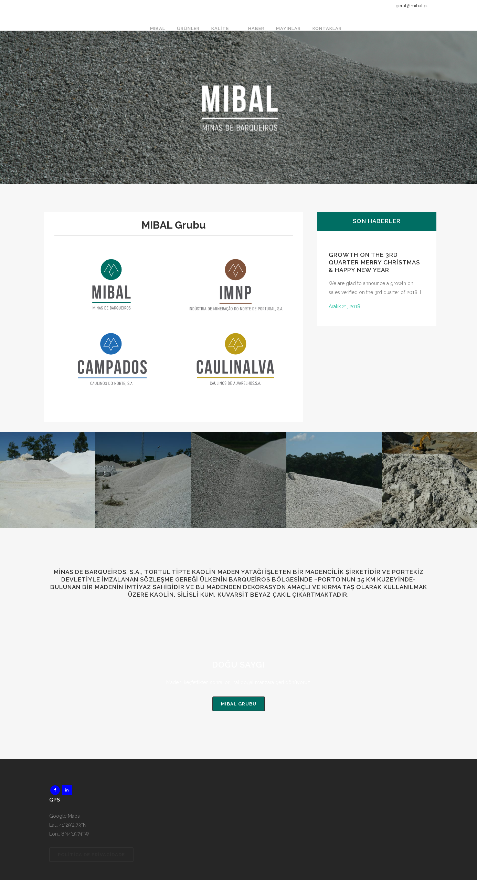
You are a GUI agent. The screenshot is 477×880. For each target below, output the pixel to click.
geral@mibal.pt (412, 5)
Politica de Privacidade (91, 854)
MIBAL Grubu (238, 703)
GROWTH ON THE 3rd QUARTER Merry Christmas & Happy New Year (374, 262)
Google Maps (64, 816)
